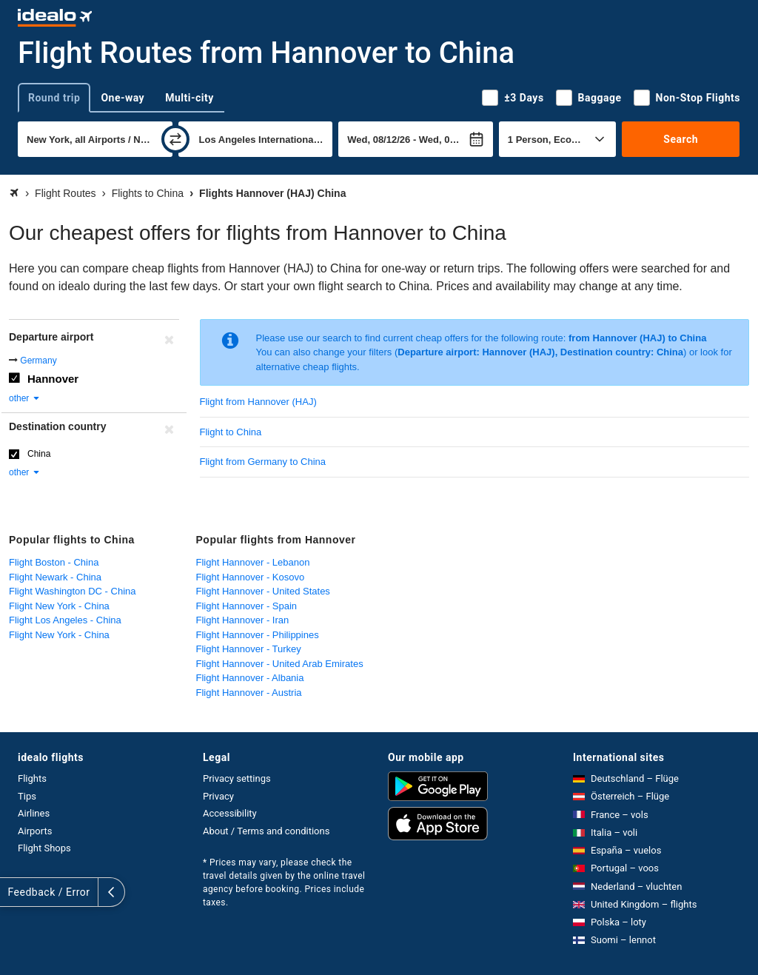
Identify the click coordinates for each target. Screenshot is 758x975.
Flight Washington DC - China (72, 591)
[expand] (13, 892)
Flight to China (231, 432)
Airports (35, 831)
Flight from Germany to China (263, 461)
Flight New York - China (59, 606)
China (38, 454)
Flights (32, 778)
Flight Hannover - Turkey (248, 648)
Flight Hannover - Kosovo (250, 577)
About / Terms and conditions (266, 831)
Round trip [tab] (54, 98)
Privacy (218, 796)
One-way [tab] (122, 98)
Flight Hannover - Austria (249, 692)
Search (680, 139)
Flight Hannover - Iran (242, 620)
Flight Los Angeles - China (65, 620)
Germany (38, 360)
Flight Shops (44, 848)
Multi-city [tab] (189, 98)
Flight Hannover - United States (263, 591)
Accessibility (230, 813)
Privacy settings (237, 778)
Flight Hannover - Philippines (257, 634)
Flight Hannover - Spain (247, 606)
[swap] (175, 139)
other (25, 398)
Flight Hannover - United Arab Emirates (279, 663)
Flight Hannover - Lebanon (253, 562)
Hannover (52, 378)
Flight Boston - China (53, 562)
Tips (27, 796)
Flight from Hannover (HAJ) (258, 401)
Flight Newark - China (55, 577)
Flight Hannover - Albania (250, 677)
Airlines (34, 813)
